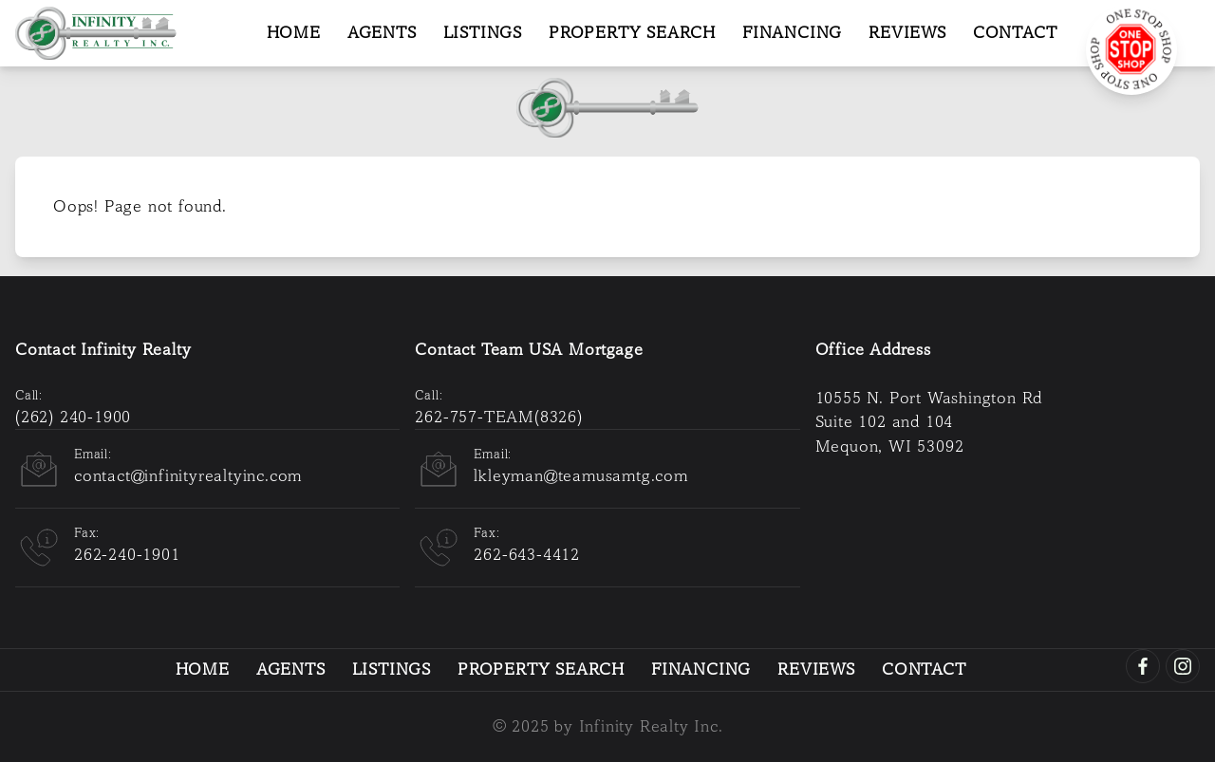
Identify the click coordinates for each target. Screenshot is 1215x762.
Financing (792, 33)
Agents (382, 33)
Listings (482, 33)
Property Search (632, 33)
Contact (1015, 33)
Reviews (907, 33)
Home (294, 33)
